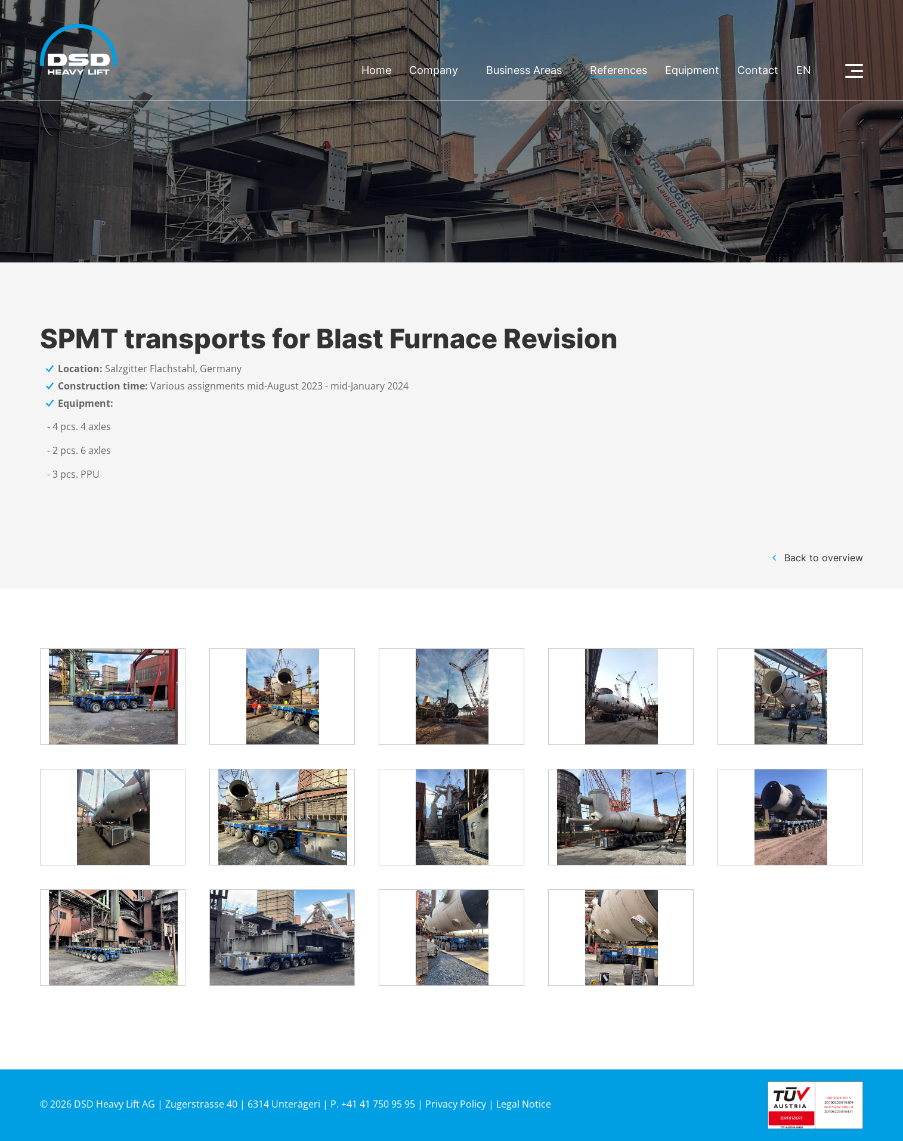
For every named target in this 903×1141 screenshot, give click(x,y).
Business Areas (524, 70)
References (618, 70)
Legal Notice (523, 1104)
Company (433, 70)
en (803, 70)
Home (376, 70)
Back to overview (823, 558)
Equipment (692, 70)
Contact (757, 70)
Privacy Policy (455, 1104)
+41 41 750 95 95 (378, 1104)
